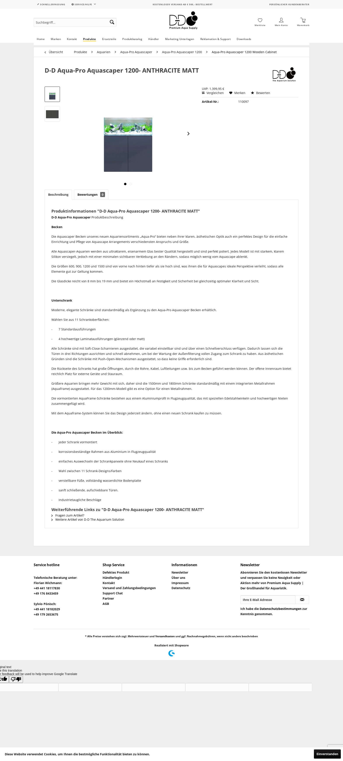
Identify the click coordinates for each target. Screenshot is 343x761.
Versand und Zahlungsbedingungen (129, 588)
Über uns (178, 578)
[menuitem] (75, 22)
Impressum (180, 583)
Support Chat (113, 593)
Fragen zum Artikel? (67, 515)
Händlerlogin (112, 578)
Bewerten (260, 93)
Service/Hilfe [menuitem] (82, 4)
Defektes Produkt (116, 572)
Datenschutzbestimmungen (280, 609)
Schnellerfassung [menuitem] (51, 4)
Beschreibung (58, 194)
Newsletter (180, 572)
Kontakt (109, 583)
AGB (106, 604)
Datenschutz (181, 588)
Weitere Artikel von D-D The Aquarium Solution (87, 519)
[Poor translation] (16, 679)
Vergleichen (213, 93)
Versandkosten (165, 636)
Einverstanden (327, 754)
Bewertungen (91, 194)
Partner (108, 598)
